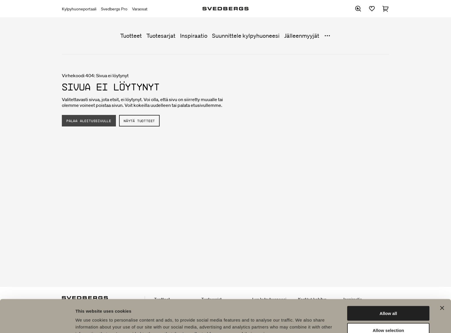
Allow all (388, 282)
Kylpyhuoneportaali (79, 9)
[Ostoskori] (385, 8)
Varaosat (140, 9)
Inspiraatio (193, 35)
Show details (301, 321)
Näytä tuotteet (139, 120)
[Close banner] (442, 277)
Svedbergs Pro (114, 9)
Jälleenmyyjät (301, 35)
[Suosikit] (371, 8)
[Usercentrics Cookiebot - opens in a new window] (37, 321)
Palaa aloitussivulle (88, 120)
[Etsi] (358, 8)
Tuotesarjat (160, 35)
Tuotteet (131, 35)
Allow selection (388, 299)
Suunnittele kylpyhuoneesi (246, 35)
